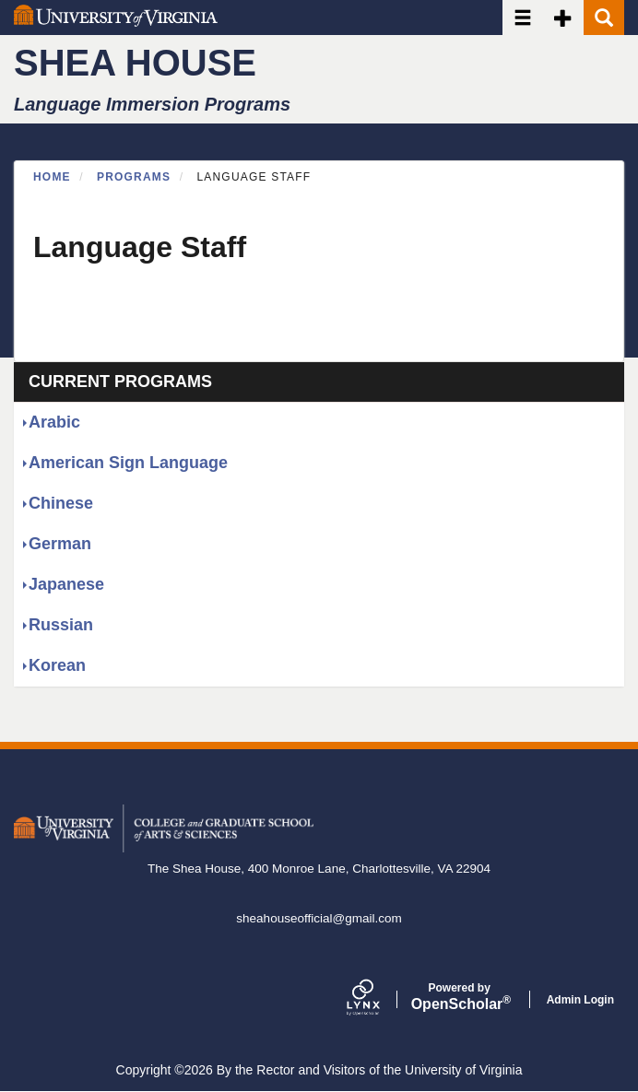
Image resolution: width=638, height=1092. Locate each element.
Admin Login (580, 999)
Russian (61, 625)
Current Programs (120, 381)
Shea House (135, 62)
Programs (134, 176)
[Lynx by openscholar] (379, 999)
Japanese (66, 584)
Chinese (61, 503)
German (60, 543)
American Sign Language (128, 462)
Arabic (54, 422)
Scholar (459, 997)
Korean (57, 665)
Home (52, 176)
